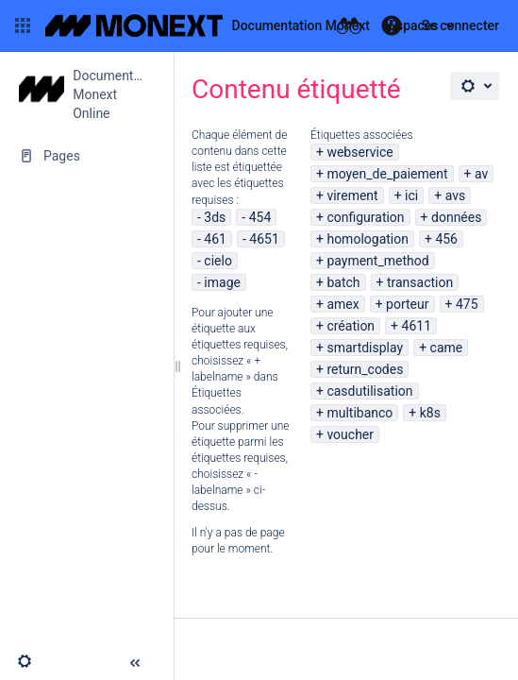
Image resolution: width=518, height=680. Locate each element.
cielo (218, 260)
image (222, 282)
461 (215, 238)
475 (467, 304)
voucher (350, 434)
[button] (22, 25)
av (481, 173)
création (350, 325)
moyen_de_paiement (386, 173)
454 (260, 217)
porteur (407, 304)
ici (411, 195)
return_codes (364, 369)
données (456, 217)
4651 (263, 238)
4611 (416, 325)
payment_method (377, 260)
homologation (367, 238)
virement (351, 195)
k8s (430, 412)
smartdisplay (364, 347)
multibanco (359, 412)
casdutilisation (369, 391)
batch (342, 282)
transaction (420, 282)
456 (446, 238)
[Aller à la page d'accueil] (207, 25)
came (446, 347)
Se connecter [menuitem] (460, 25)
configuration (365, 217)
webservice (359, 152)
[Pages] (86, 156)
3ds (215, 217)
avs (455, 195)
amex (342, 304)
